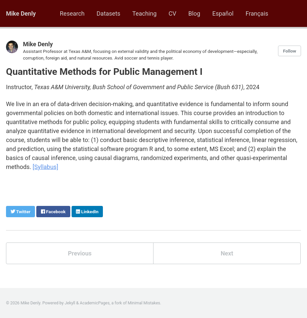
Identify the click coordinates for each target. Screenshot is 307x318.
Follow (289, 51)
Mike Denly (21, 13)
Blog (194, 13)
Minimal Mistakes (144, 303)
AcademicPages (95, 303)
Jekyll (70, 303)
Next (227, 253)
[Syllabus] (45, 166)
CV (172, 13)
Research (72, 13)
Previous (80, 253)
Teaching (144, 13)
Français (256, 13)
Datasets (108, 13)
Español (222, 13)
